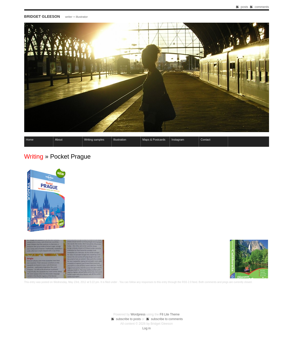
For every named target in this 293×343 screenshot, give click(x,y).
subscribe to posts (128, 319)
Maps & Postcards (154, 139)
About (59, 139)
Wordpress (138, 314)
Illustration (119, 139)
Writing (33, 156)
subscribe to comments (167, 319)
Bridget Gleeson (42, 16)
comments (262, 7)
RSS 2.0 (186, 282)
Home (30, 139)
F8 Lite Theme (170, 314)
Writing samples (94, 139)
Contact (206, 139)
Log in (146, 328)
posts (244, 7)
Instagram (178, 139)
